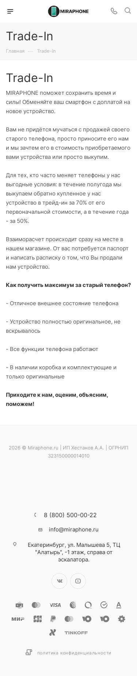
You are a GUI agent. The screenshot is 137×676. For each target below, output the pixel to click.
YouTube (78, 581)
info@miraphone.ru (74, 529)
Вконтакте (59, 581)
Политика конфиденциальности (74, 653)
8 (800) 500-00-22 (70, 515)
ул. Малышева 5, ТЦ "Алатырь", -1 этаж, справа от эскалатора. (74, 552)
